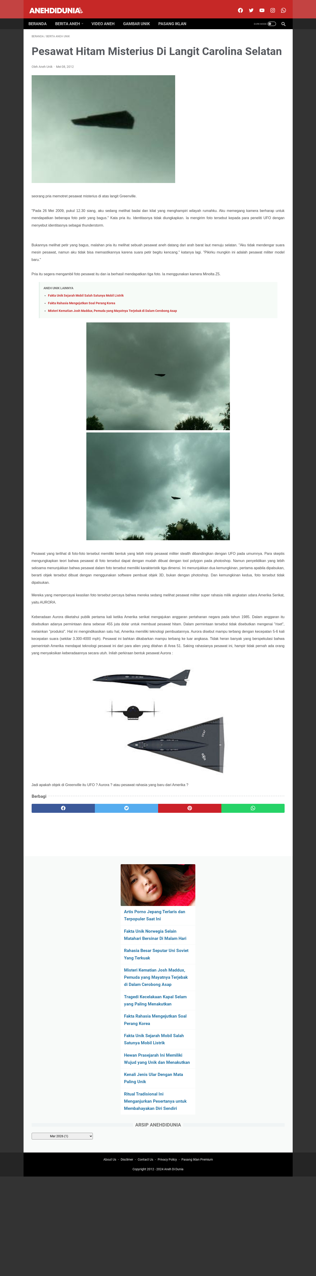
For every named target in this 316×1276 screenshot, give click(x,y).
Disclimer (127, 920)
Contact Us (145, 920)
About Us (109, 920)
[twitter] (247, 5)
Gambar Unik (139, 16)
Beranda (41, 16)
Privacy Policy (167, 920)
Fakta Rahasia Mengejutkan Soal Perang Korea (81, 331)
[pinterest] (137, 872)
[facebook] (237, 5)
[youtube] (258, 5)
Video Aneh (106, 16)
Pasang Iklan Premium (197, 920)
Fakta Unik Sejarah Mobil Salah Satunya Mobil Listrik (86, 324)
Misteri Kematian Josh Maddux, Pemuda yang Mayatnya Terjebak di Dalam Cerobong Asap (112, 339)
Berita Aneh (70, 16)
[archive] (248, 329)
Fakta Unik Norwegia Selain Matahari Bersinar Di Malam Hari (247, 103)
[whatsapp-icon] (280, 5)
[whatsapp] (180, 872)
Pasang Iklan (175, 16)
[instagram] (269, 5)
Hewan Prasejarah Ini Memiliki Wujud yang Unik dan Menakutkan (250, 241)
